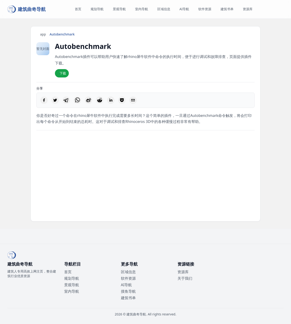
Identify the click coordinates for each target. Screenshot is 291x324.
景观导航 (71, 284)
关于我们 (184, 278)
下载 (63, 73)
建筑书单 (128, 297)
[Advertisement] (145, 175)
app (43, 34)
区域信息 (128, 271)
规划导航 (71, 278)
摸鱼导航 (128, 291)
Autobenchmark (62, 34)
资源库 (183, 271)
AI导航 (126, 284)
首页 (68, 271)
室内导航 (71, 291)
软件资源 (128, 278)
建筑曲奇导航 (136, 314)
